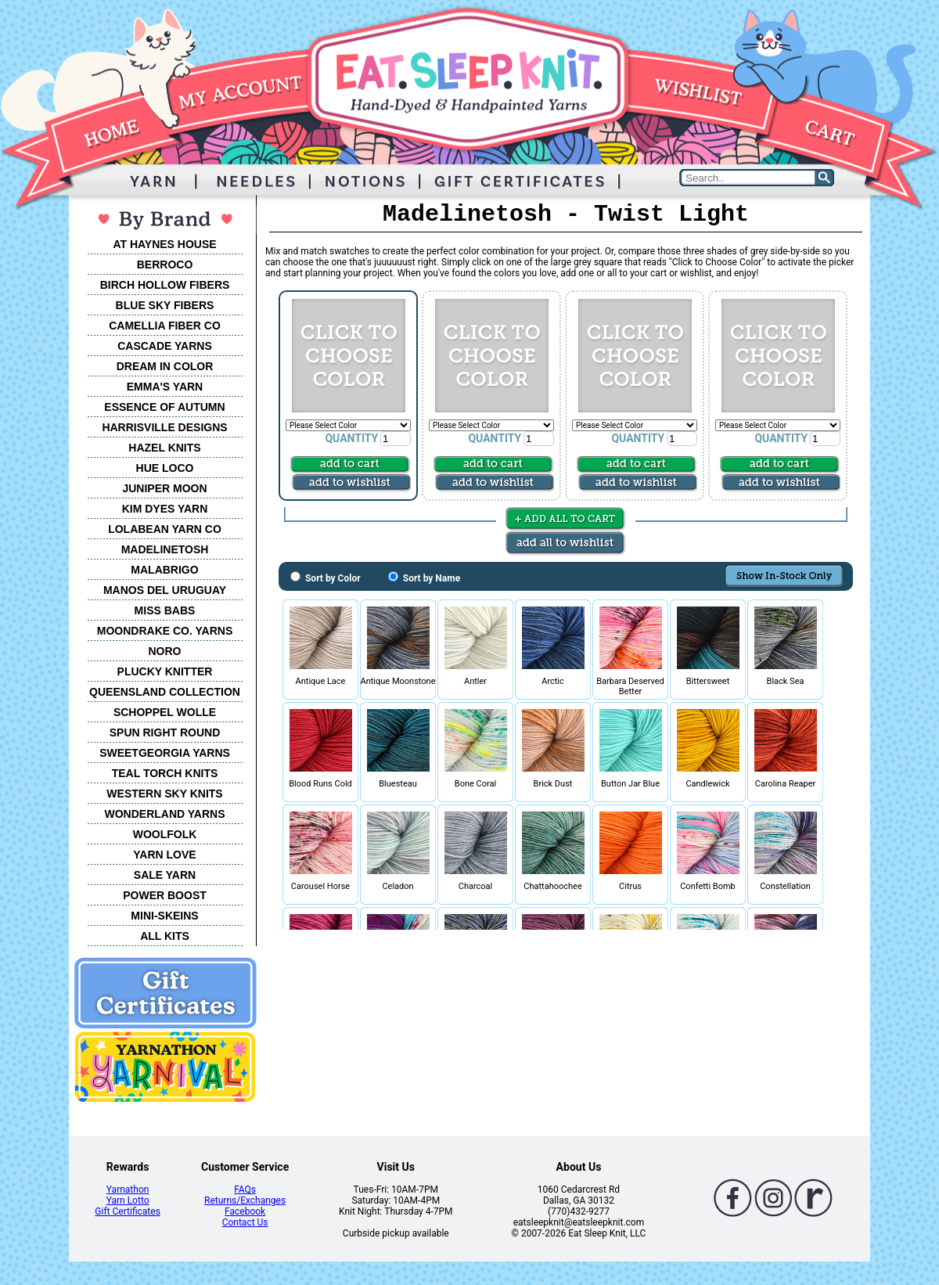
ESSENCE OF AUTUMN (164, 407)
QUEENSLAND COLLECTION (164, 692)
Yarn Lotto (127, 1200)
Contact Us (245, 1222)
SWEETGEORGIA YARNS (164, 753)
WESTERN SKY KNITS (164, 793)
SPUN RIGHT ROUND (165, 732)
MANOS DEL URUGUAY (164, 590)
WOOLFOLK (165, 834)
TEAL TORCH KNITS (165, 773)
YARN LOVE (164, 854)
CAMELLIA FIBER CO (165, 325)
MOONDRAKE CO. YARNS (164, 631)
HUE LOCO (165, 468)
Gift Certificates (127, 1211)
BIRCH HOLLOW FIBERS (165, 285)
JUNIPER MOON (164, 488)
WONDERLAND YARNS (164, 814)
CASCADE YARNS (164, 346)
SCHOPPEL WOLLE (164, 712)
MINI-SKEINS (164, 915)
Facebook (245, 1211)
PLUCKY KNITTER (165, 671)
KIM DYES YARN (165, 508)
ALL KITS (164, 936)
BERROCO (165, 264)
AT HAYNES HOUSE (164, 244)
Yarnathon (127, 1189)
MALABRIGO (164, 569)
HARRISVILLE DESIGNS (164, 427)
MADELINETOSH (165, 549)
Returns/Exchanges (245, 1200)
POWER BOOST (165, 895)
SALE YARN (165, 875)
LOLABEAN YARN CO (164, 529)
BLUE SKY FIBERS (165, 305)
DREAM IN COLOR (165, 366)
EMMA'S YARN (165, 386)
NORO (165, 651)
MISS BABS (165, 610)
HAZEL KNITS (164, 447)
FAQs (245, 1189)
